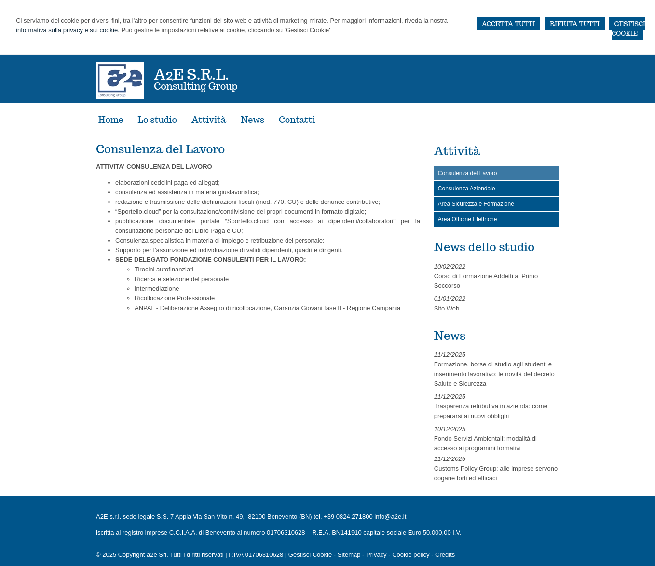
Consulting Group (196, 86)
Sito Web (447, 308)
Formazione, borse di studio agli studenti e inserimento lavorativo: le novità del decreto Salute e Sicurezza (494, 374)
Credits (445, 554)
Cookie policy (410, 554)
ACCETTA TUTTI (508, 24)
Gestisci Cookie (310, 554)
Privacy (376, 554)
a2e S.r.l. (191, 74)
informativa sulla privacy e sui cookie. (68, 30)
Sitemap (349, 554)
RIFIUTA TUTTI (575, 24)
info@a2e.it (390, 516)
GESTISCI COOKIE (628, 29)
